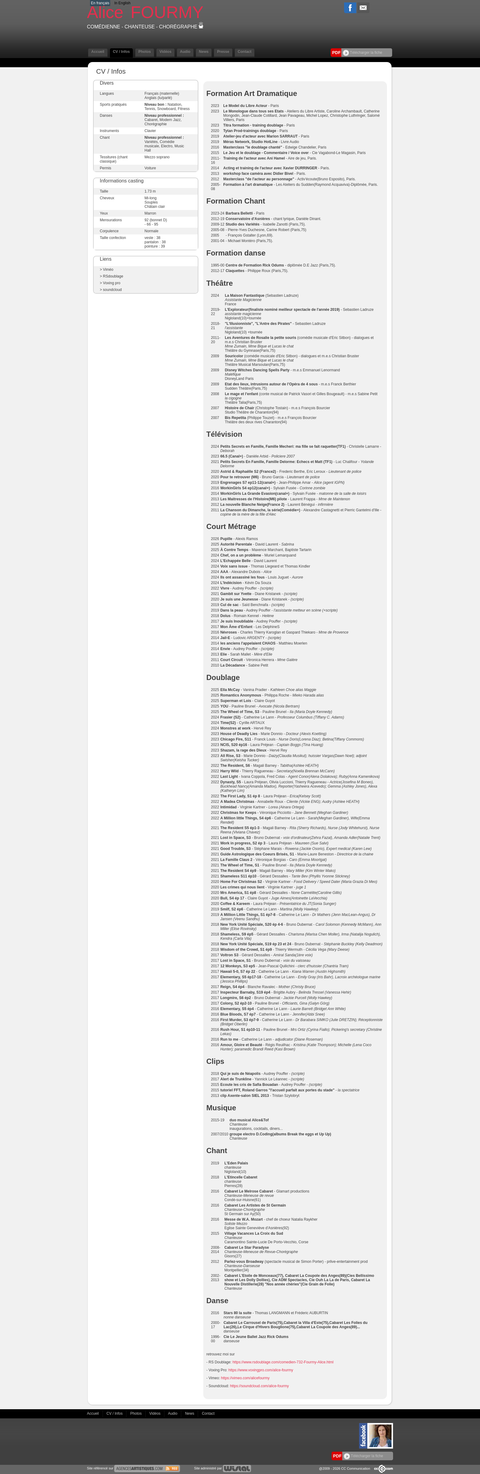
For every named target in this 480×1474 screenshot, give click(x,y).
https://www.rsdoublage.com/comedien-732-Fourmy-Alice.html (283, 1362)
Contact (245, 52)
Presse (223, 52)
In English (122, 3)
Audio (185, 52)
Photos (144, 52)
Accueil (97, 52)
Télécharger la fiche (362, 52)
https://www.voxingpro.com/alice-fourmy (260, 1370)
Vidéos (165, 52)
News (203, 52)
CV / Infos (121, 52)
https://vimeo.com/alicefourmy (245, 1378)
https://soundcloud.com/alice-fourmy (259, 1386)
